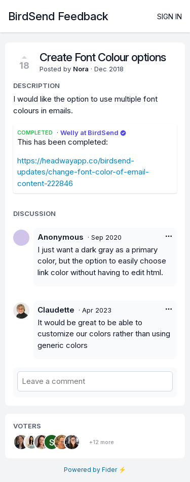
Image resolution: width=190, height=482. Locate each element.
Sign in (169, 16)
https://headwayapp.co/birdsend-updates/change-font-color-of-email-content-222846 (83, 172)
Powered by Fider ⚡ (95, 469)
